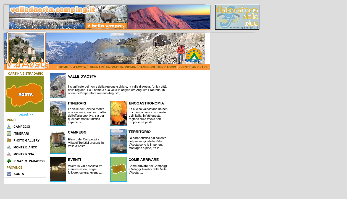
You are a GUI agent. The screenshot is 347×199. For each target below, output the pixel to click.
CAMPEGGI (146, 67)
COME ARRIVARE (143, 160)
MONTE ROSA (24, 154)
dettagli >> (26, 114)
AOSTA (19, 174)
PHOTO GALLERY (27, 140)
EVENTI (184, 67)
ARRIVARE (200, 67)
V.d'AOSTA (78, 67)
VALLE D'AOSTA (82, 76)
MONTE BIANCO (25, 147)
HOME (63, 67)
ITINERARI (96, 67)
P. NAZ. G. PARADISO (29, 161)
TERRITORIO (166, 67)
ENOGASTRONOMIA (121, 67)
